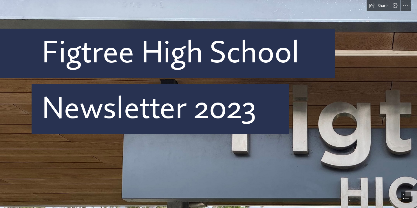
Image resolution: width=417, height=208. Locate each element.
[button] (378, 5)
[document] (208, 104)
